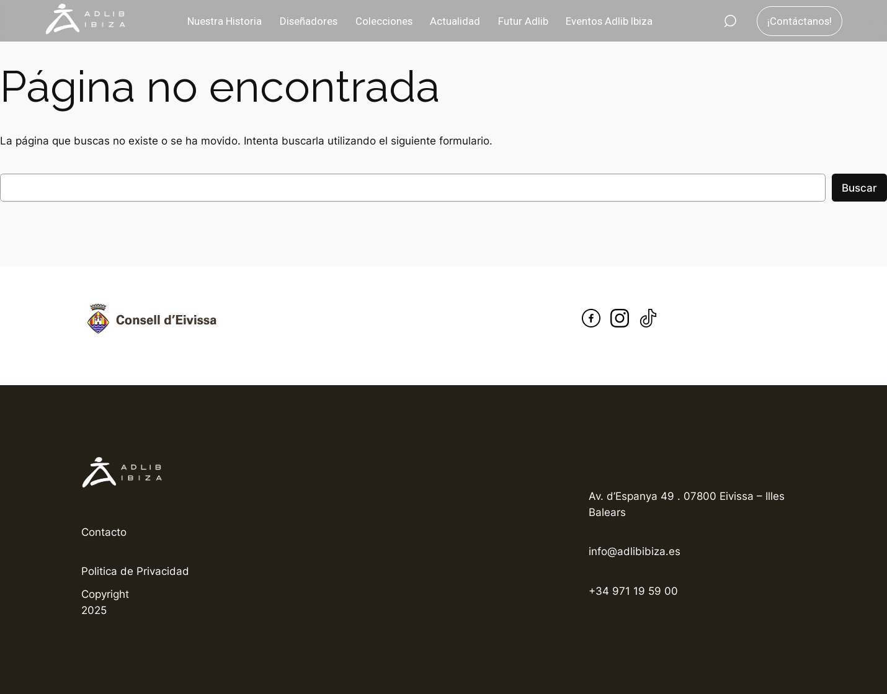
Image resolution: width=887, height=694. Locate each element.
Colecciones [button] (383, 21)
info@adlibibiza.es (634, 551)
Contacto (104, 532)
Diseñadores (308, 21)
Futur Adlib (523, 21)
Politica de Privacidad (135, 571)
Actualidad (455, 21)
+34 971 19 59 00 (633, 591)
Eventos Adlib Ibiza (609, 21)
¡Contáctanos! (799, 21)
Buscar (859, 188)
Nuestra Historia (224, 21)
